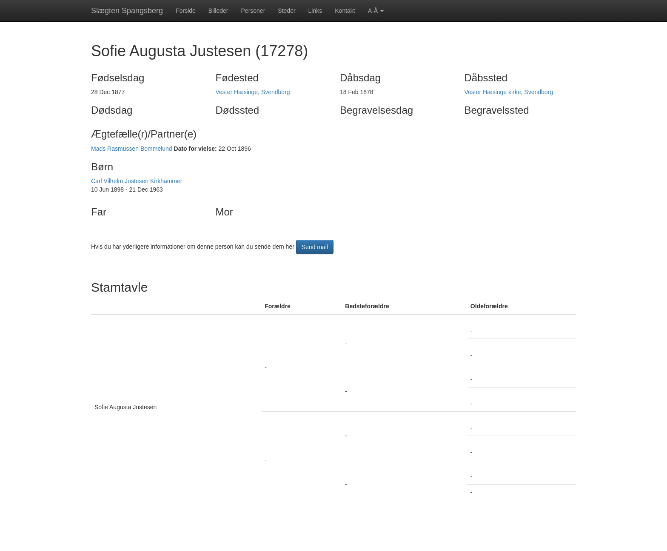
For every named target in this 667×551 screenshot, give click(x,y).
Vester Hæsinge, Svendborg (253, 92)
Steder (286, 10)
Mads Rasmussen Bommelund (131, 148)
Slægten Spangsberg (127, 10)
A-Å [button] (376, 10)
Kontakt (345, 10)
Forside (186, 10)
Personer (253, 10)
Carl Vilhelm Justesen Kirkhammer (136, 181)
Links (315, 10)
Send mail (315, 247)
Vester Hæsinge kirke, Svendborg (509, 92)
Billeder (218, 10)
